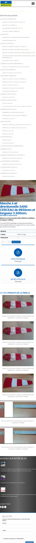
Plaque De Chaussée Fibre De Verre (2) (12, 164)
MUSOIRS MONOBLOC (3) (9, 40)
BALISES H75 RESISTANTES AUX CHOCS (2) (14, 22)
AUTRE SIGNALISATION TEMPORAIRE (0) (12, 146)
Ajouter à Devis (16, 242)
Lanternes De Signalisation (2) (10, 91)
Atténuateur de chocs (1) (9, 170)
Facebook (5, 507)
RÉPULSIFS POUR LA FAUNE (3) (10, 60)
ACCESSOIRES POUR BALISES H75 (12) (13, 28)
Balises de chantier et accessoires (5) (12, 72)
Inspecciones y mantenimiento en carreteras (13, 482)
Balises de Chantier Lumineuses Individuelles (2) (14, 79)
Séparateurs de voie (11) (9, 118)
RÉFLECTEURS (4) (6, 121)
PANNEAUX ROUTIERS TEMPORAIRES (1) (12, 63)
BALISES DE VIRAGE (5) (7, 43)
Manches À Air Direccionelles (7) (11, 152)
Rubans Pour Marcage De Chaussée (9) (12, 158)
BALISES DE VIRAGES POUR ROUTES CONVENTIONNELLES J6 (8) (19, 52)
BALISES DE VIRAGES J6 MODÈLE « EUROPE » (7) (15, 46)
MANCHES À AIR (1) (6, 149)
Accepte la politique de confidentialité (13, 538)
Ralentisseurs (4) (7, 140)
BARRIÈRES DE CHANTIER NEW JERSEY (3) (13, 112)
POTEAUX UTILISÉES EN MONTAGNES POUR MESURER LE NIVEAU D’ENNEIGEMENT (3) (18, 56)
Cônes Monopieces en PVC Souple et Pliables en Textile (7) (17, 106)
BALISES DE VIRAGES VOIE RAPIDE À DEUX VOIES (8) (16, 49)
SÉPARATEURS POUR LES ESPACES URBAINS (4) (15, 115)
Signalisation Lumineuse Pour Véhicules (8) (13, 88)
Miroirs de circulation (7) (9, 97)
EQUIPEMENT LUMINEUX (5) (8, 75)
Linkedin (2, 507)
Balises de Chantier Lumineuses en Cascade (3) (14, 82)
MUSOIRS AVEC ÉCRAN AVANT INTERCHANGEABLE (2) (16, 37)
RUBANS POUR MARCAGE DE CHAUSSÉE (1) (13, 155)
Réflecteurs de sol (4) (8, 130)
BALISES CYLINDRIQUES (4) (8, 19)
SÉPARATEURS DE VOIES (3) (8, 109)
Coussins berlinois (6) (8, 143)
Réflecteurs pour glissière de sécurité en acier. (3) (15, 127)
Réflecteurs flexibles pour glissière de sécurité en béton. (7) (17, 124)
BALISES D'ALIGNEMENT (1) (8, 69)
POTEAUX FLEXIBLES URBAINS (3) (11, 31)
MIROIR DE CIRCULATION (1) (9, 94)
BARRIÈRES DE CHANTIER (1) (9, 173)
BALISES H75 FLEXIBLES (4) (10, 25)
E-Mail (4, 530)
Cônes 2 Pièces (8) (7, 103)
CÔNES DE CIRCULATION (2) (8, 100)
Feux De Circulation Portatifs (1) (11, 85)
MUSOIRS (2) (4, 34)
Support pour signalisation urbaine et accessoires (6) (16, 66)
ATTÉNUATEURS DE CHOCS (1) (9, 167)
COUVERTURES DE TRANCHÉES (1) (10, 161)
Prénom (4, 523)
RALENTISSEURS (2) (6, 137)
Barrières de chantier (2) (9, 176)
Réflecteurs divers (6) (8, 134)
